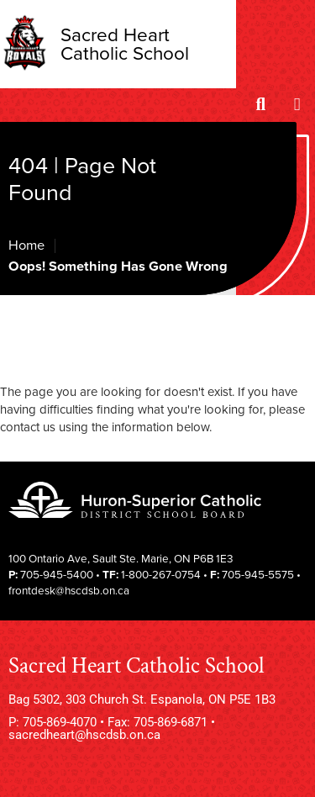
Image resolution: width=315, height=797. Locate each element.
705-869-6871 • (174, 722)
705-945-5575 (258, 575)
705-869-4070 (60, 722)
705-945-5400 (56, 575)
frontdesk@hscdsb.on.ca (68, 591)
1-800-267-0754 (161, 575)
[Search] (261, 105)
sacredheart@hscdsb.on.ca (84, 734)
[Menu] (297, 105)
